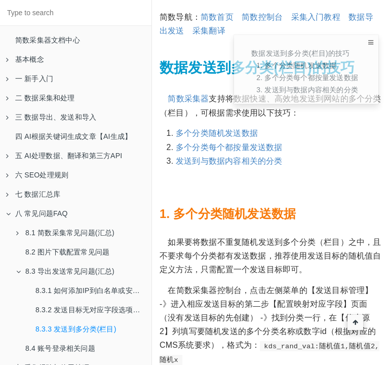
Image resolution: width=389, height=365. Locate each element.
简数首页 (217, 17)
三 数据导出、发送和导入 (51, 117)
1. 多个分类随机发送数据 (296, 65)
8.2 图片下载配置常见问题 (67, 252)
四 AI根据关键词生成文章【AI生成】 (73, 136)
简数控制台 (262, 17)
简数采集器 (188, 98)
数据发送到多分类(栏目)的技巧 (300, 53)
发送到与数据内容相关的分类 (229, 161)
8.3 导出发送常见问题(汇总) (65, 271)
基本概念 (25, 59)
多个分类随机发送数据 (217, 133)
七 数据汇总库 (33, 194)
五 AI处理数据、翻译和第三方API (64, 156)
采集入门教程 (315, 17)
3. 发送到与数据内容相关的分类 (307, 90)
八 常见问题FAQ (37, 213)
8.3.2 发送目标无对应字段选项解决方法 (93, 310)
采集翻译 (208, 30)
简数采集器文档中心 (47, 40)
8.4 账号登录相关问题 (60, 348)
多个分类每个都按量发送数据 (229, 147)
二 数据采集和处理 (40, 98)
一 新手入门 (29, 79)
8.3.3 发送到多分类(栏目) (75, 329)
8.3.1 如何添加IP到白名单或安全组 (91, 290)
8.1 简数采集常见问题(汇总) (65, 233)
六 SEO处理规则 (37, 175)
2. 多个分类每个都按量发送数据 (307, 78)
